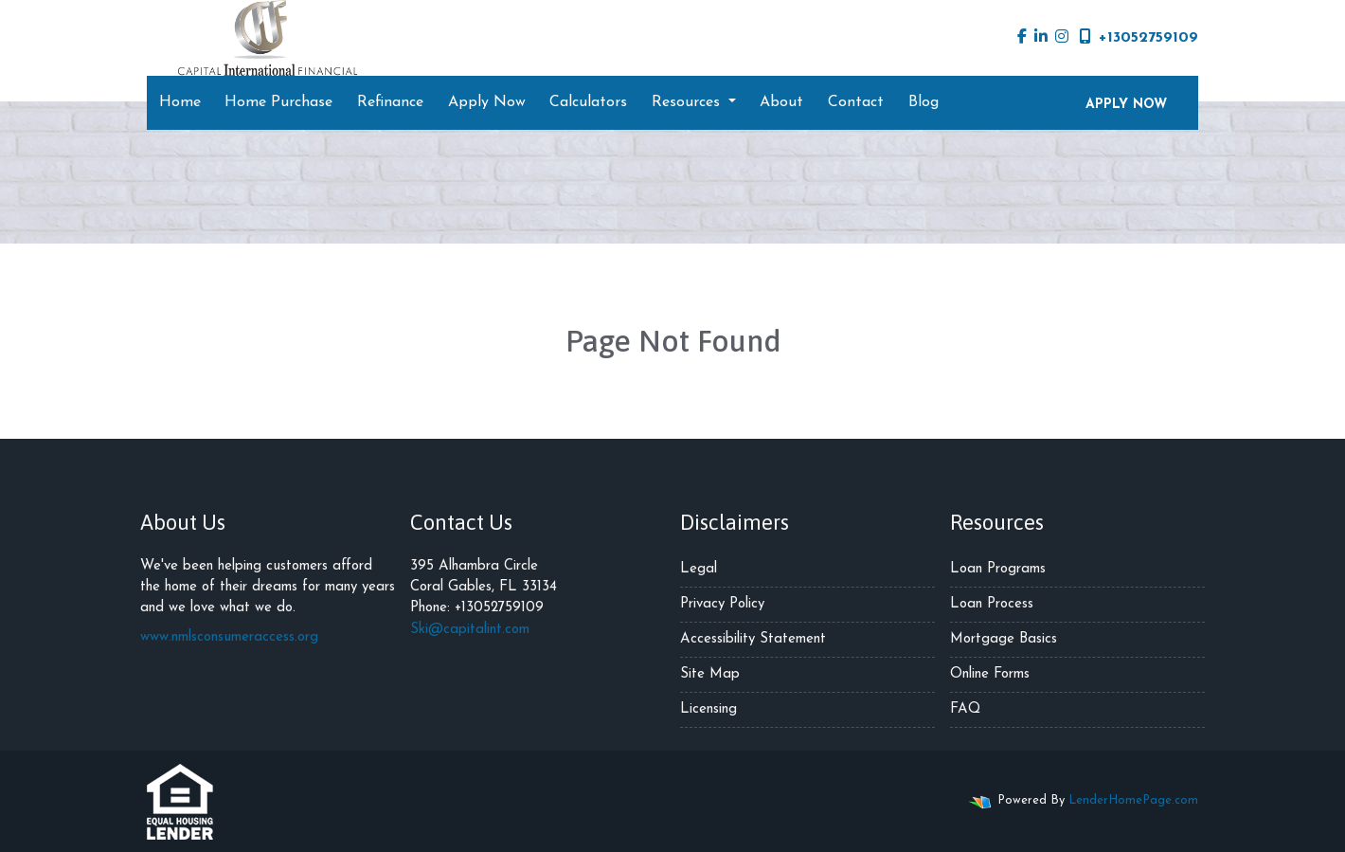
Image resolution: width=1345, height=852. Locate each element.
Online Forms (990, 674)
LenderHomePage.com (1133, 800)
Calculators (588, 102)
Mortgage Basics (1003, 639)
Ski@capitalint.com (469, 630)
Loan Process (991, 604)
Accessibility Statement (753, 639)
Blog (923, 102)
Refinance (390, 102)
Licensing (708, 709)
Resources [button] (688, 102)
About (781, 102)
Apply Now (487, 102)
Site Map (710, 674)
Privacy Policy (722, 604)
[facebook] (1022, 38)
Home (180, 102)
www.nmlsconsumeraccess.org (229, 637)
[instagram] (1061, 38)
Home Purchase (278, 102)
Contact (856, 102)
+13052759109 (1139, 36)
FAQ (965, 709)
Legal (698, 569)
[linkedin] (1041, 38)
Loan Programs (998, 569)
